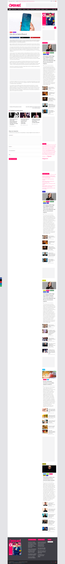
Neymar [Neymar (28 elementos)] (51, 152)
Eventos (24, 9)
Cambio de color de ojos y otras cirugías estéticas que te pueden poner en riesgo (51, 410)
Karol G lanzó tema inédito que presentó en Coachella (51, 88)
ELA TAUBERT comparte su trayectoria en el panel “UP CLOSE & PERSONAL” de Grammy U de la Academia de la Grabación (51, 332)
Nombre (10, 146)
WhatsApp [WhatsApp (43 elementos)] (43, 156)
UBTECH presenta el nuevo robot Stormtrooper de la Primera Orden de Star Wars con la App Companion (14, 122)
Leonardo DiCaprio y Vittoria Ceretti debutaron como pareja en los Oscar (51, 504)
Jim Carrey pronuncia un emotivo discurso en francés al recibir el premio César (51, 515)
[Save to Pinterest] (35, 37)
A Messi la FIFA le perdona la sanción (15, 106)
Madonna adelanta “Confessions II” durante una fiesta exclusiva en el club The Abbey (51, 99)
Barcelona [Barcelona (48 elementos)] (47, 145)
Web (9, 154)
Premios (44, 475)
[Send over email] (1, 286)
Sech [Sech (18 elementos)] (54, 153)
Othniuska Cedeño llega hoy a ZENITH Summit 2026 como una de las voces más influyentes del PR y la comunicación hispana (49, 59)
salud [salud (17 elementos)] (53, 153)
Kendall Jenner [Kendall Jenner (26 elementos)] (44, 150)
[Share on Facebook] (14, 37)
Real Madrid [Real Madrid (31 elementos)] (48, 153)
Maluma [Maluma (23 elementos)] (55, 151)
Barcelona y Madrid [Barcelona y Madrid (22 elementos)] (51, 145)
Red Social (44, 54)
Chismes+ (42, 9)
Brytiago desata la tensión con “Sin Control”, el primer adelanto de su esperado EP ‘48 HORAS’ (51, 105)
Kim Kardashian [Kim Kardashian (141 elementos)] (49, 150)
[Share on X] (25, 37)
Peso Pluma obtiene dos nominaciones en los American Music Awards (49, 479)
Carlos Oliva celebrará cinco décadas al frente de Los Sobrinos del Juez (33, 107)
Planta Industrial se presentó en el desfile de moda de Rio (51, 339)
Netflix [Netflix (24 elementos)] (49, 152)
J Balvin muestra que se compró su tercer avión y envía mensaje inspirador (36, 121)
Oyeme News (20, 9)
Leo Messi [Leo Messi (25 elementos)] (46, 151)
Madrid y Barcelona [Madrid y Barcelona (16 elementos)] (51, 151)
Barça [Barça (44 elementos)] (55, 145)
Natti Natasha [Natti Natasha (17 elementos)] (47, 152)
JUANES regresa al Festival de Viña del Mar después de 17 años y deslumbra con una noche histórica (51, 522)
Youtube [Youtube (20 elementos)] (46, 156)
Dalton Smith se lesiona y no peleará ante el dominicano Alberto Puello (42, 551)
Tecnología (32, 9)
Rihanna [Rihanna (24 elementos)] (51, 153)
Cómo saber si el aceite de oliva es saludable (51, 426)
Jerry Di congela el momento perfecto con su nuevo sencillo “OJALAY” (51, 111)
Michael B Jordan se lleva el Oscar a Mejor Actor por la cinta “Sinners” (51, 510)
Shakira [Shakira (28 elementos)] (47, 154)
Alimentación (38, 9)
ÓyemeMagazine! (51, 65)
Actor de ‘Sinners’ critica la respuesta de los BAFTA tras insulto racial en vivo (51, 529)
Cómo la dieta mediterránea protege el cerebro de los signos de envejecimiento (51, 432)
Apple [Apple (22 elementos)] (45, 145)
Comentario (11, 135)
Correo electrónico (12, 150)
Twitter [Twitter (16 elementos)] (51, 154)
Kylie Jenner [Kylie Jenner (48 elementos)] (53, 150)
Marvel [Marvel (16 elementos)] (43, 152)
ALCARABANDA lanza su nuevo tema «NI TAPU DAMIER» (51, 93)
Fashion (28, 9)
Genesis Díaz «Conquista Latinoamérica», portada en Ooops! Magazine (32, 543)
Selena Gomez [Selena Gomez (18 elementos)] (44, 154)
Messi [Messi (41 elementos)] (45, 152)
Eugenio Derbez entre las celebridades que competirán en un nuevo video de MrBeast (51, 345)
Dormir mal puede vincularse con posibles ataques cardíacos (48, 383)
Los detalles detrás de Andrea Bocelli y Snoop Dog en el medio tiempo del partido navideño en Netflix (51, 351)
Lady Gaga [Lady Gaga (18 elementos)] (43, 151)
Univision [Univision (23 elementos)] (53, 154)
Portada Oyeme (14, 9)
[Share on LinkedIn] (1, 284)
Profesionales (52, 201)
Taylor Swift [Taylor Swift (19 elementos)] (49, 154)
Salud (48, 379)
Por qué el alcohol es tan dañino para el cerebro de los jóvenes (51, 421)
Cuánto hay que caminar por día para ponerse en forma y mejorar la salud (51, 416)
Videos (47, 9)
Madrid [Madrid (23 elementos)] (48, 151)
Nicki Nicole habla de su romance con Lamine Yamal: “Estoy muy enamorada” (25, 121)
